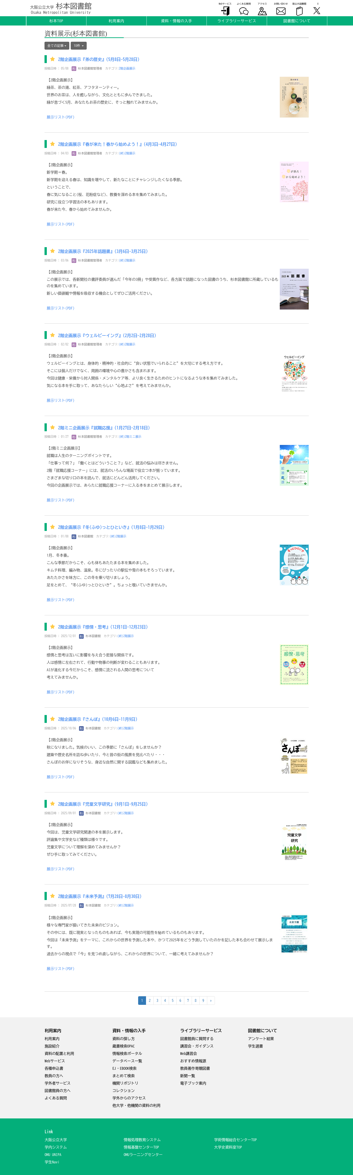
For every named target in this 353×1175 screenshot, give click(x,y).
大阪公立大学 (56, 1140)
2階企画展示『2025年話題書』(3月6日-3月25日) (103, 251)
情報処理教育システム (142, 1140)
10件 (79, 45)
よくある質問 (56, 1098)
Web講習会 (188, 1053)
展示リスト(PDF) (61, 117)
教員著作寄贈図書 (195, 1068)
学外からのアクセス (129, 1098)
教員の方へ (54, 1076)
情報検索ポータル (127, 1053)
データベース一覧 (127, 1061)
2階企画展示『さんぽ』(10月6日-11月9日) (97, 719)
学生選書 (255, 1046)
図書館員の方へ (58, 1090)
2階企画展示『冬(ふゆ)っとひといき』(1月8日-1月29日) (111, 527)
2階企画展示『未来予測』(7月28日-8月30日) (100, 896)
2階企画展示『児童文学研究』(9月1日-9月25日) (103, 804)
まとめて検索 (123, 1076)
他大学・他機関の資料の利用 (136, 1105)
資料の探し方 (123, 1039)
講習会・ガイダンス (197, 1046)
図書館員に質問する (197, 1039)
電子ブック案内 (193, 1083)
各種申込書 (54, 1068)
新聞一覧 (187, 1076)
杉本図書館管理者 (87, 68)
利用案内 (52, 1039)
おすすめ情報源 (193, 1061)
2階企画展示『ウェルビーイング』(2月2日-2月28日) (107, 335)
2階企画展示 (127, 68)
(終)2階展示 (127, 153)
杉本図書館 (82, 536)
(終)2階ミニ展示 (130, 436)
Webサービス (55, 1061)
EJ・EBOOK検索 (124, 1068)
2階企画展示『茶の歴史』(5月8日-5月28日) (99, 59)
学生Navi (52, 1162)
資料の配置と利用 (59, 1053)
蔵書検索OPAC (123, 1046)
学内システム (56, 1147)
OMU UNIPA (53, 1154)
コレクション (123, 1090)
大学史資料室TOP (228, 1147)
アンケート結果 (261, 1039)
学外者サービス (58, 1083)
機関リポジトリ (125, 1083)
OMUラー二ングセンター (143, 1154)
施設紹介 (52, 1046)
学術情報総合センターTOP (235, 1140)
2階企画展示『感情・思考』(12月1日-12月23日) (103, 627)
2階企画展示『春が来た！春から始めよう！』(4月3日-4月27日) (117, 144)
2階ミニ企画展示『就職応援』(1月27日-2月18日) (104, 428)
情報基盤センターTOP (141, 1147)
